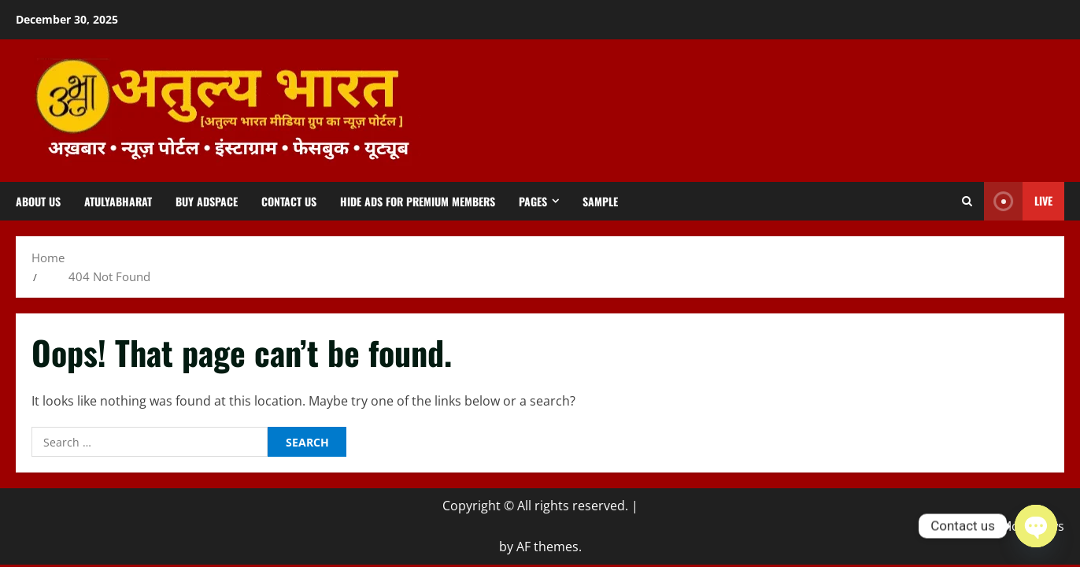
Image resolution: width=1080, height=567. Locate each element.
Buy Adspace (207, 201)
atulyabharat (118, 201)
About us (38, 201)
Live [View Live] (1018, 201)
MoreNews (1032, 526)
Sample (600, 201)
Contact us (288, 201)
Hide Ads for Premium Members (417, 201)
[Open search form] (967, 202)
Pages (533, 201)
